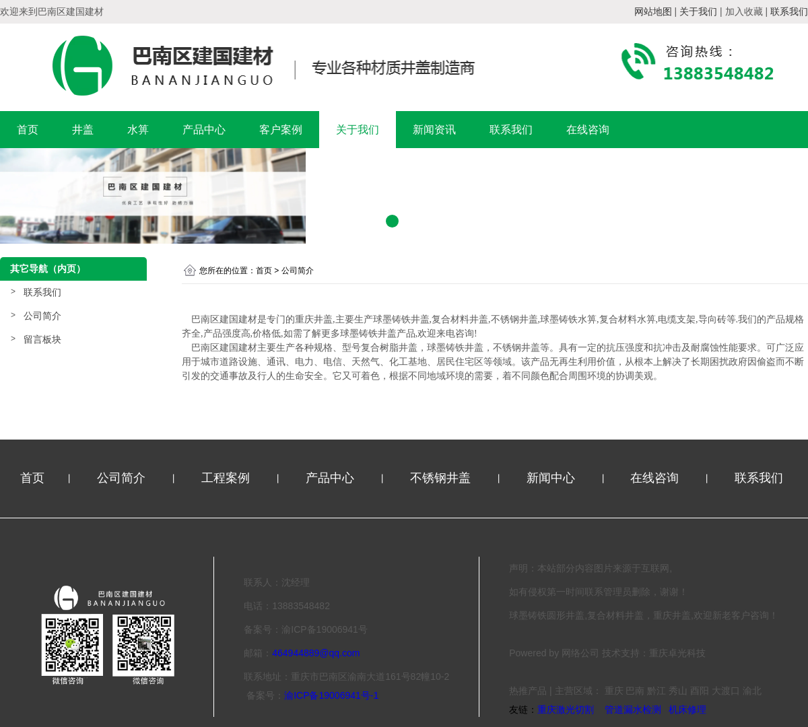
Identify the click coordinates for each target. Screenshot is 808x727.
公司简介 (42, 315)
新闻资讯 (434, 129)
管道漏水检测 (633, 709)
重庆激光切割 (565, 709)
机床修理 (687, 709)
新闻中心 (552, 478)
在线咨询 (587, 129)
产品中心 (204, 129)
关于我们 (357, 129)
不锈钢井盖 (442, 478)
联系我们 (511, 129)
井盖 (83, 129)
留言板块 (42, 339)
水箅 (138, 129)
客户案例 (280, 129)
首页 (27, 129)
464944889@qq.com (316, 653)
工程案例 (227, 478)
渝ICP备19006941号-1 (331, 695)
